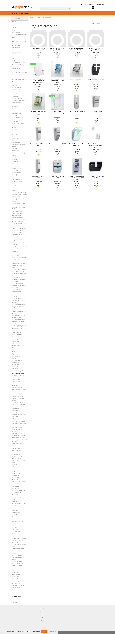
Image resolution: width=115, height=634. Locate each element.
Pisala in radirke (16, 168)
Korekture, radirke (17, 181)
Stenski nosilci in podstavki (19, 192)
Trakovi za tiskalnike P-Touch (18, 260)
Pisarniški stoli (16, 475)
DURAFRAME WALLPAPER (16, 411)
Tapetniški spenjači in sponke (18, 558)
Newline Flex (15, 579)
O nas (41, 611)
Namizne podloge (17, 448)
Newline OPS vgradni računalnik (18, 478)
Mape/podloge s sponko (19, 117)
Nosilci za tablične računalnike (17, 430)
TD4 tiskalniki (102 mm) (18, 289)
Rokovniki (14, 527)
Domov (31, 17)
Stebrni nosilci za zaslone (19, 544)
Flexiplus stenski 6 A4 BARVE (77, 111)
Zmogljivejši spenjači (18, 548)
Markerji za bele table (18, 199)
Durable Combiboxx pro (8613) (76, 79)
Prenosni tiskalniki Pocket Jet (19, 274)
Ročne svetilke (16, 519)
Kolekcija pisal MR (17, 565)
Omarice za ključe (17, 74)
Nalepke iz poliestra (17, 98)
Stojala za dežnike (17, 394)
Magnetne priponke (17, 396)
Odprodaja (15, 96)
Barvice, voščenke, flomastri (17, 139)
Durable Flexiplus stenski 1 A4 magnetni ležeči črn (38, 49)
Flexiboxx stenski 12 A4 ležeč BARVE (38, 144)
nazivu (102, 23)
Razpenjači (15, 553)
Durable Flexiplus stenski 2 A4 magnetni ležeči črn (76, 49)
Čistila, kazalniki (16, 215)
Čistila (14, 446)
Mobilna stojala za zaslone (19, 194)
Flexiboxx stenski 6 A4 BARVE (57, 144)
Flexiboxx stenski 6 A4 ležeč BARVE (96, 112)
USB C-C (14, 462)
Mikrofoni (14, 568)
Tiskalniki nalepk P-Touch (19, 223)
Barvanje (14, 155)
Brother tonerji (16, 232)
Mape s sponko (16, 339)
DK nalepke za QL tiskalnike (17, 252)
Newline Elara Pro (17, 592)
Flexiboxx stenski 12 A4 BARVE (38, 176)
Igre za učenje (16, 161)
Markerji (14, 175)
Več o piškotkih (52, 631)
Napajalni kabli (16, 512)
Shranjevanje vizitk (17, 332)
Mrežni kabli (15, 510)
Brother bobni (16, 255)
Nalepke (14, 157)
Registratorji (15, 343)
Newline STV (15, 484)
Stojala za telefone (17, 563)
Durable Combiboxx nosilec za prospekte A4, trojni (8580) (38, 113)
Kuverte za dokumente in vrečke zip (19, 105)
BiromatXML (37, 17)
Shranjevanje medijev (18, 437)
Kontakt (42, 614)
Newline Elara (16, 488)
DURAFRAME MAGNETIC (19, 414)
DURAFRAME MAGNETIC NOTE (19, 424)
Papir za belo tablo (17, 211)
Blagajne (14, 85)
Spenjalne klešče (16, 551)
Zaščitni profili (16, 381)
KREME (30, 13)
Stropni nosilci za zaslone (19, 538)
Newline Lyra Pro (17, 590)
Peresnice (15, 132)
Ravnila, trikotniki (16, 172)
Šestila (14, 177)
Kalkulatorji (15, 366)
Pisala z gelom (16, 201)
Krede (14, 164)
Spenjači (14, 546)
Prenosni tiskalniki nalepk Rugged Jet (19, 286)
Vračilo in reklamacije (45, 618)
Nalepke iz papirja (17, 102)
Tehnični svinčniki (17, 179)
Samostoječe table (17, 213)
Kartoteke (15, 471)
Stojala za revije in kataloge (17, 350)
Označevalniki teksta (18, 345)
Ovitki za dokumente (18, 392)
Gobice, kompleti (17, 24)
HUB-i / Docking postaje (19, 460)
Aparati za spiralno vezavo (17, 52)
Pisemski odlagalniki (17, 371)
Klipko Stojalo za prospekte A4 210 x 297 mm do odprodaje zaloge (38, 80)
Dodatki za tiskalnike (17, 234)
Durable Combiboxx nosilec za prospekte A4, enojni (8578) (57, 80)
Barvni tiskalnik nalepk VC (19, 237)
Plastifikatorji (16, 56)
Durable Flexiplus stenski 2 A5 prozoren (76, 144)
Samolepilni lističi (16, 113)
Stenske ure (15, 77)
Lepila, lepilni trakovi (17, 111)
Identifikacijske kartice (18, 360)
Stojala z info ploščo (17, 402)
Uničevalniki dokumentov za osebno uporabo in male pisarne (19, 321)
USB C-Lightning (16, 576)
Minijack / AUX (16, 467)
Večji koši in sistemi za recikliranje (18, 399)
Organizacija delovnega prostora (18, 126)
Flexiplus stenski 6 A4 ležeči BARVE (57, 176)
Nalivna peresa (16, 196)
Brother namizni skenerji (19, 226)
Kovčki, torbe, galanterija (19, 490)
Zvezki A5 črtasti (16, 495)
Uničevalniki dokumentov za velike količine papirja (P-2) (19, 306)
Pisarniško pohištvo (17, 473)
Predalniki (15, 368)
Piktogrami (15, 419)
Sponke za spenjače (17, 561)
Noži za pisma (16, 68)
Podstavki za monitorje (18, 435)
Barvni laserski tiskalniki (18, 263)
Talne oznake (16, 379)
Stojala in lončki (16, 115)
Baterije (14, 501)
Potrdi (44, 631)
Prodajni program (17, 13)
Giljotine (14, 296)
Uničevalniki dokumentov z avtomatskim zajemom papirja (19, 35)
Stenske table (16, 32)
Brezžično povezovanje (18, 291)
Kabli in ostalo (16, 587)
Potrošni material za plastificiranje (17, 44)
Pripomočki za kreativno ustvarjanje (18, 145)
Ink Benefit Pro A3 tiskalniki (17, 266)
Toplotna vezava (17, 50)
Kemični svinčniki (16, 130)
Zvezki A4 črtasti (16, 492)
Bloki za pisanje (16, 497)
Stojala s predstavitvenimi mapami (19, 440)
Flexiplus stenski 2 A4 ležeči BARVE (96, 176)
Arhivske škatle (16, 356)
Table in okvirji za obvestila (17, 26)
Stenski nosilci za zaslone (19, 534)
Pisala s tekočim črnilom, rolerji (19, 204)
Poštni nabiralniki (16, 87)
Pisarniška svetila (17, 94)
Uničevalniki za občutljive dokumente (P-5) (19, 316)
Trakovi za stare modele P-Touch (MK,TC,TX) (19, 270)
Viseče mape (15, 348)
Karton (14, 60)
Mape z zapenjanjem (18, 123)
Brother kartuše (16, 230)
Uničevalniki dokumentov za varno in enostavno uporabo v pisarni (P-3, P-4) (19, 327)
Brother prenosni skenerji (19, 257)
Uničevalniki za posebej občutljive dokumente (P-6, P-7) (19, 311)
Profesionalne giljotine (18, 298)
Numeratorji (15, 136)
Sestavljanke (15, 150)
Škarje (14, 70)
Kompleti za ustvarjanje (18, 153)
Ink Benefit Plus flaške (18, 249)
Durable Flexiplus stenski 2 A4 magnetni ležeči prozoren (96, 49)
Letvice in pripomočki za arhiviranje (18, 120)
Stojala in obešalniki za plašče (18, 80)
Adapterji (14, 514)
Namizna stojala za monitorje (17, 541)
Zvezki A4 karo (16, 529)
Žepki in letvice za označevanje (17, 384)
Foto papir (15, 109)
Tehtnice (14, 517)
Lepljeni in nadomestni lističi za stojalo (18, 208)
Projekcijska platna (17, 217)
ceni (98, 23)
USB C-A (14, 464)
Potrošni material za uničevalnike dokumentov (19, 40)
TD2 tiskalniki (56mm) (18, 277)
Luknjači (14, 148)
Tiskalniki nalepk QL (17, 283)
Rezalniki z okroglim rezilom (17, 301)
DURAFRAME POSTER (18, 433)
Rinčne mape (15, 341)
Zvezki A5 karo (16, 531)
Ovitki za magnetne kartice (17, 451)
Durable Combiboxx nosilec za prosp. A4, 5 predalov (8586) (76, 177)
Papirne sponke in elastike (19, 72)
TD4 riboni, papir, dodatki (19, 228)
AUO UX (14, 186)
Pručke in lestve (16, 91)
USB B (14, 499)
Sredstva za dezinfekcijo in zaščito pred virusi (19, 220)
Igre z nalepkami (16, 159)
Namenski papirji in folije (19, 100)
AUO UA (14, 188)
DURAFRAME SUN (17, 408)
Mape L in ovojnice (17, 334)
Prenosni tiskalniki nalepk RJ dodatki (19, 280)
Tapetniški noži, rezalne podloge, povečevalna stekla (18, 64)
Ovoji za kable (16, 574)
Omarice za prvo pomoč (19, 389)
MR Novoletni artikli (17, 525)
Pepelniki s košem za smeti (18, 376)
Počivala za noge (17, 89)
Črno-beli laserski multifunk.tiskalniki (17, 239)
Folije (13, 58)
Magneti (14, 30)
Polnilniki (14, 294)
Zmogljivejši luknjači (17, 555)
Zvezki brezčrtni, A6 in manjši (18, 522)
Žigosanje (15, 354)
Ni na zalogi (33, 64)
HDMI (14, 508)
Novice (25, 13)
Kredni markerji (16, 47)
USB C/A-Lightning (17, 581)
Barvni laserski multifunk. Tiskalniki (19, 243)
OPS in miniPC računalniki (19, 481)
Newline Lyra (15, 486)
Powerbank (15, 572)
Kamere (14, 469)
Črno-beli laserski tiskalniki (19, 247)
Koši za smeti (16, 83)
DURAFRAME (16, 416)
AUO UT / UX (16, 583)
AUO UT (14, 190)
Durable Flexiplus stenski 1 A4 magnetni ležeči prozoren (57, 49)
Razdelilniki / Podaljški (18, 585)
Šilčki (13, 183)
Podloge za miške (17, 443)
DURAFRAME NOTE (17, 427)
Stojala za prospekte (18, 373)
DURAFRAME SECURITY (19, 421)
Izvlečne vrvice (16, 454)
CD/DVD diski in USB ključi (19, 503)
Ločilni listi (15, 358)
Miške (13, 570)
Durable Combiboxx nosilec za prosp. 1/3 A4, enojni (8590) (96, 145)
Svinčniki (14, 134)
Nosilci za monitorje (17, 536)
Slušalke (14, 506)
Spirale (14, 21)
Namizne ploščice (17, 387)
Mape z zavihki (16, 337)
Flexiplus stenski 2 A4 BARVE (96, 79)
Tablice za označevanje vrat (18, 405)
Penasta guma (16, 142)
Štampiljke (15, 170)
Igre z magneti (16, 166)
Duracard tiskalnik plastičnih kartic (17, 457)
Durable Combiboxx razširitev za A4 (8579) (57, 112)
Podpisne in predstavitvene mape (18, 363)
